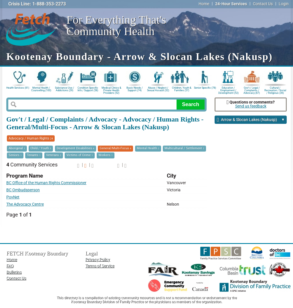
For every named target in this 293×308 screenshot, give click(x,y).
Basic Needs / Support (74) (134, 89)
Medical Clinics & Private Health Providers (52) (111, 90)
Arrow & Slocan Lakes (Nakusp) (251, 120)
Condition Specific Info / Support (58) (88, 89)
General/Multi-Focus (115, 148)
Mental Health (148, 148)
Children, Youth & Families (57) (181, 89)
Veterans (53, 155)
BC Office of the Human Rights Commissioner (46, 182)
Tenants (34, 155)
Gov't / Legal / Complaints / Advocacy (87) (251, 90)
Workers (105, 155)
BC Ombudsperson (23, 190)
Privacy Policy (97, 259)
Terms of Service (99, 265)
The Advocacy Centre (25, 204)
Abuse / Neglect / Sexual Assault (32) (158, 89)
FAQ (10, 265)
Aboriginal (17, 148)
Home (204, 3)
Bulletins (13, 272)
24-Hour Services (231, 3)
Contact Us (263, 3)
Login (284, 3)
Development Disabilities (75, 148)
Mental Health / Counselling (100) (41, 89)
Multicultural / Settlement (184, 148)
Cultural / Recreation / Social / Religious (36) (275, 90)
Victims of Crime (79, 155)
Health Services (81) (17, 87)
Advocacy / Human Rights (31, 138)
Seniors (15, 155)
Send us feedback (250, 106)
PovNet (12, 197)
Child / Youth (40, 148)
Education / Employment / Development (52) (228, 90)
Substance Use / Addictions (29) (64, 89)
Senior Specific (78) (205, 87)
